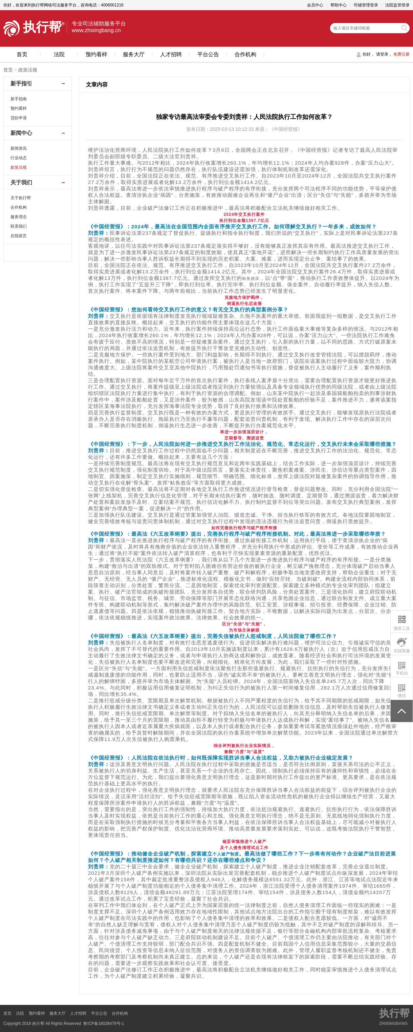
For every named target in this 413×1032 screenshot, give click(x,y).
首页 (22, 54)
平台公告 (208, 54)
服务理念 (18, 216)
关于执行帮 (20, 197)
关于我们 (21, 182)
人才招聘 (171, 54)
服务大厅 (134, 54)
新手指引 (21, 83)
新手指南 (18, 99)
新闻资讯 (18, 148)
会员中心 (315, 5)
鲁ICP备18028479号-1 (103, 1023)
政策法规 (27, 70)
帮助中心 (338, 5)
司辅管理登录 (366, 5)
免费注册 (401, 54)
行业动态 (18, 158)
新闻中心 (21, 133)
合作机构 (245, 54)
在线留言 (18, 235)
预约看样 (96, 54)
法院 (59, 54)
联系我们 (18, 226)
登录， (386, 54)
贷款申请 (18, 118)
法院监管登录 (397, 5)
